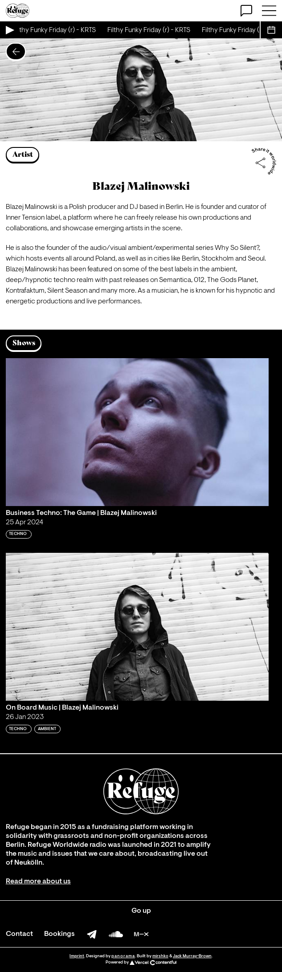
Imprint (76, 956)
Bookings (59, 934)
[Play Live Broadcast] (9, 29)
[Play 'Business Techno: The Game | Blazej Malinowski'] (137, 432)
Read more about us (38, 881)
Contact (19, 934)
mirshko (160, 956)
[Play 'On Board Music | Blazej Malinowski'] (137, 627)
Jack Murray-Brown (192, 956)
